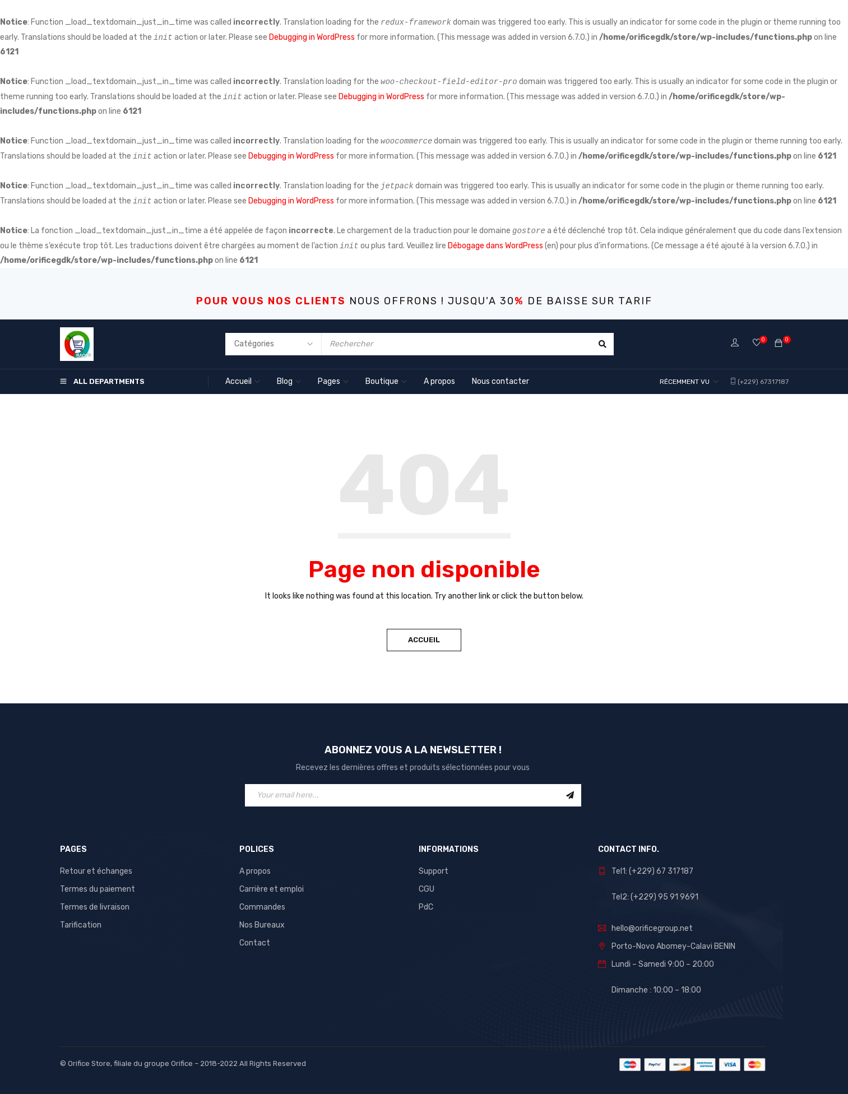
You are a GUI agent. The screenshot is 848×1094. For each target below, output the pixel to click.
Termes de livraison (94, 907)
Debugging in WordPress (312, 37)
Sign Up (570, 795)
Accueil (424, 640)
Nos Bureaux (262, 925)
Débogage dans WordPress (495, 246)
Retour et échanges (96, 871)
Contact (254, 943)
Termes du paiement (97, 889)
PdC (426, 907)
